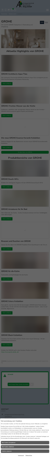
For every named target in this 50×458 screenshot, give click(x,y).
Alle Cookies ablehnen (8, 447)
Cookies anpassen (7, 451)
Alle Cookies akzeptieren (8, 442)
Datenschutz (29, 455)
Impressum (21, 455)
